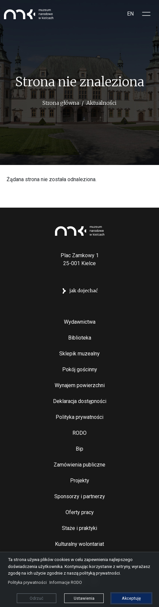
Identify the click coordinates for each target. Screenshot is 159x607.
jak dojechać (83, 291)
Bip (79, 449)
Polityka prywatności (79, 417)
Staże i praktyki (79, 528)
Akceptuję (131, 598)
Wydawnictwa (79, 322)
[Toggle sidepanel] (146, 13)
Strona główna (60, 103)
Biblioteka (79, 338)
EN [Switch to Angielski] (130, 14)
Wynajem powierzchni (80, 385)
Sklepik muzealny (79, 353)
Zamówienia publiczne (79, 465)
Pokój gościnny (79, 369)
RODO (79, 433)
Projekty (79, 480)
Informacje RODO (65, 582)
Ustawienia (84, 598)
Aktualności (101, 103)
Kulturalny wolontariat (79, 544)
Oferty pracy (80, 512)
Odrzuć (36, 598)
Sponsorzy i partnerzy (79, 496)
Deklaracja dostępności (79, 401)
